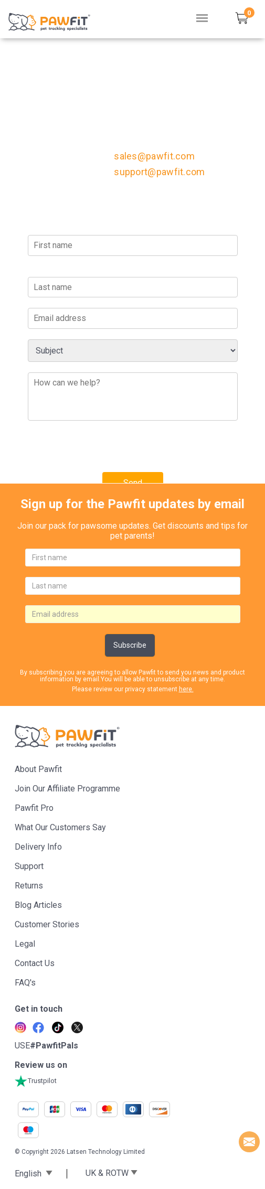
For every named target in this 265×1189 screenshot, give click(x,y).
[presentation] (107, 451)
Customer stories (47, 924)
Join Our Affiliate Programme (67, 789)
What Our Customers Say (60, 827)
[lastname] (132, 586)
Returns (29, 886)
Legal (25, 944)
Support (29, 866)
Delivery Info (38, 847)
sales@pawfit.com (154, 156)
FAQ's (25, 983)
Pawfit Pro (34, 808)
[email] (132, 614)
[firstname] (132, 557)
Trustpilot (36, 1081)
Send (132, 483)
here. (186, 689)
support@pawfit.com (159, 171)
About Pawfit (38, 769)
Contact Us (35, 963)
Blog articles (38, 905)
